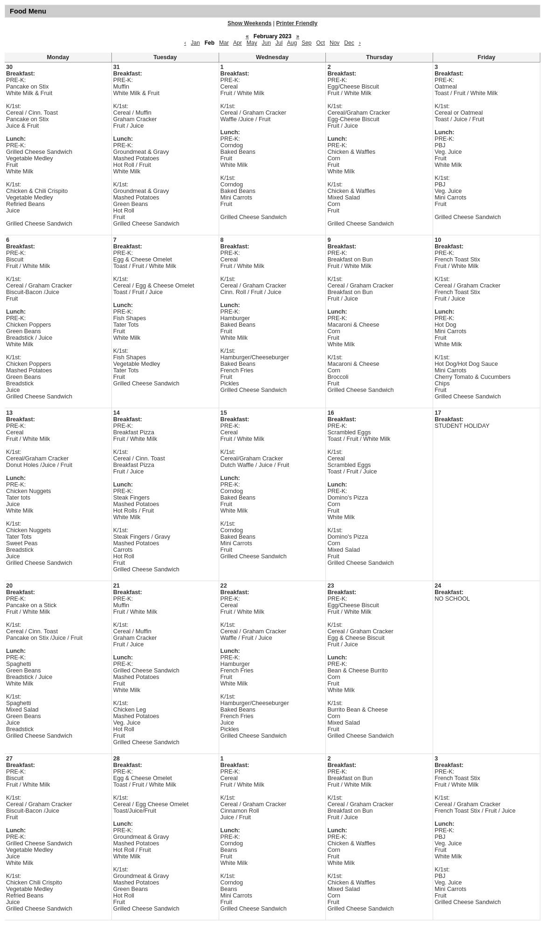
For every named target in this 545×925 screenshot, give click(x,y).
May (252, 43)
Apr (237, 43)
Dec (349, 43)
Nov (334, 43)
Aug (292, 43)
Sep (306, 43)
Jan (195, 43)
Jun (266, 43)
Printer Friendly (296, 23)
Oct (320, 43)
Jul (279, 43)
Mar (224, 43)
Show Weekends (249, 23)
